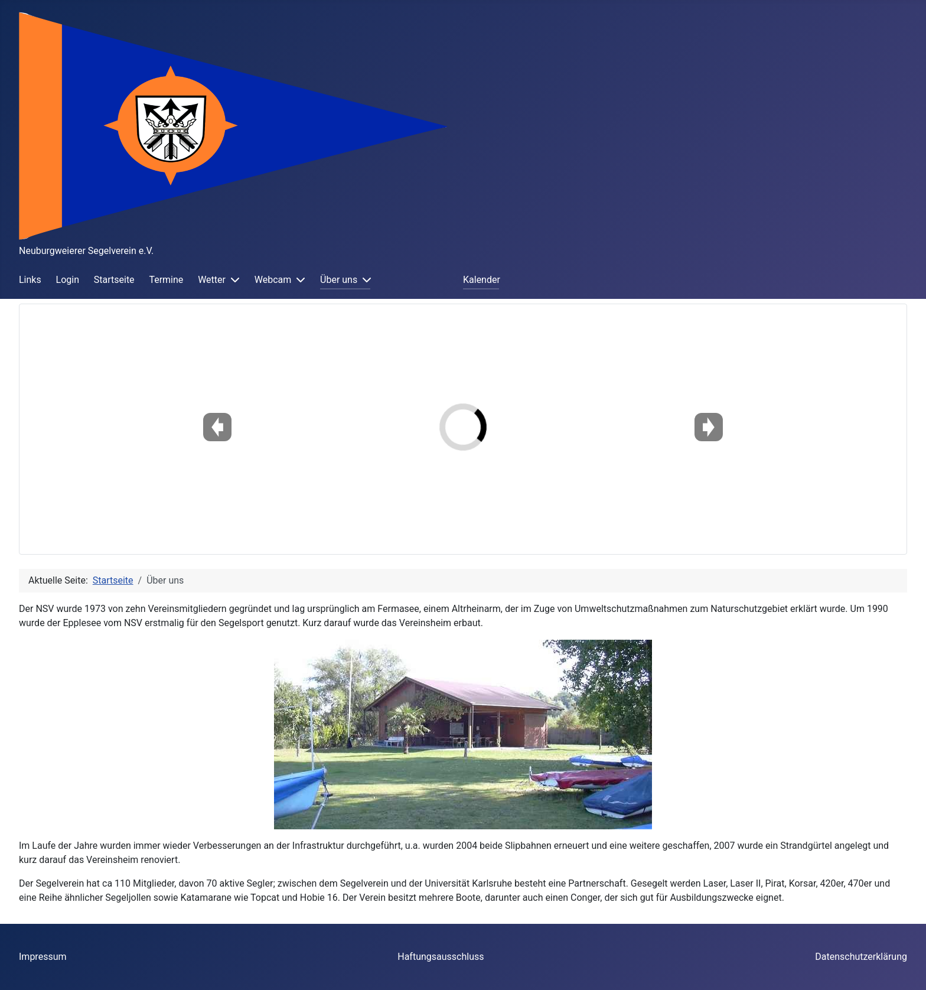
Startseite (114, 279)
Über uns (338, 279)
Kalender (481, 279)
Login (67, 279)
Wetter (212, 279)
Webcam (273, 279)
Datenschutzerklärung (861, 956)
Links (30, 279)
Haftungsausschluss (440, 956)
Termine (166, 279)
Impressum (43, 956)
